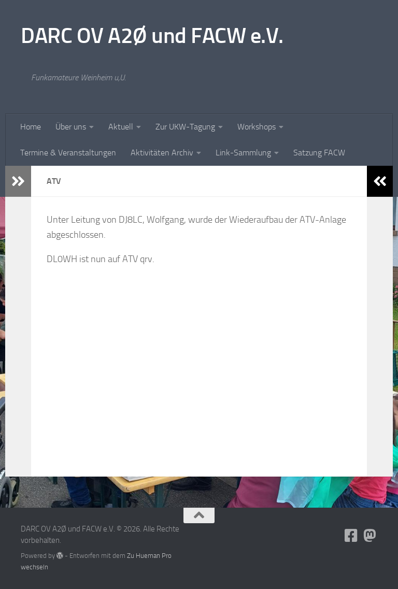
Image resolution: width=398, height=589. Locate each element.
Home (30, 127)
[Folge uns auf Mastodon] (370, 535)
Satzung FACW (319, 152)
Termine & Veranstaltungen (68, 152)
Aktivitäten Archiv (162, 152)
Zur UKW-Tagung (185, 127)
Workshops (256, 127)
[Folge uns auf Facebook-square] (351, 535)
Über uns (70, 127)
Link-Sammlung (243, 152)
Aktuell (120, 127)
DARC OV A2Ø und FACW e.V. (152, 36)
